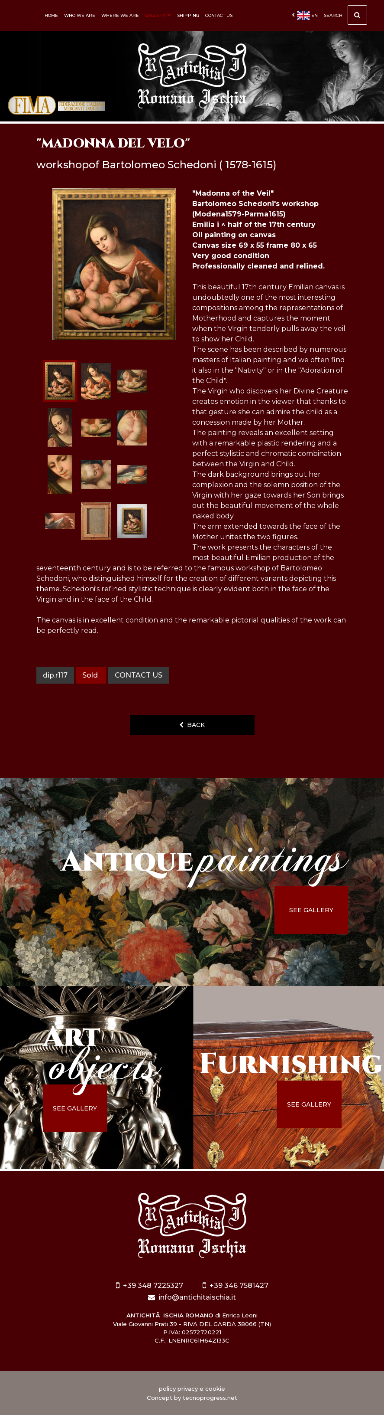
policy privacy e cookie (192, 1388)
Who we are (79, 15)
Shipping (188, 15)
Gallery (158, 15)
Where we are (120, 15)
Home (51, 15)
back (192, 725)
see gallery (311, 910)
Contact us (218, 15)
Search (345, 17)
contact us (138, 675)
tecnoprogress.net (210, 1397)
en (305, 15)
